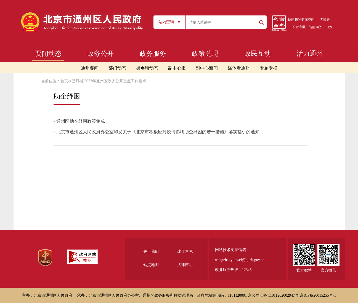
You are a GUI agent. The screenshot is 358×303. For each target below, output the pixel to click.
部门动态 (117, 68)
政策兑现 (205, 53)
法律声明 (185, 265)
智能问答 (315, 27)
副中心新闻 (207, 68)
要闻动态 (48, 53)
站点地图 (151, 265)
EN (330, 27)
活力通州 (309, 53)
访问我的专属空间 (301, 20)
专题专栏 (268, 68)
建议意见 (185, 251)
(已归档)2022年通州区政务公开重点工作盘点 (108, 81)
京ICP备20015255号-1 (318, 295)
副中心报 (177, 68)
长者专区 (299, 27)
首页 (64, 81)
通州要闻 (90, 68)
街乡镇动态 (147, 68)
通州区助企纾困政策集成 (80, 121)
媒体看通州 (239, 68)
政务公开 (100, 53)
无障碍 (325, 20)
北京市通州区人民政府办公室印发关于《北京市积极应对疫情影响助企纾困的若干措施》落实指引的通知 (157, 131)
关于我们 (151, 251)
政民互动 (257, 53)
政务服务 (153, 53)
